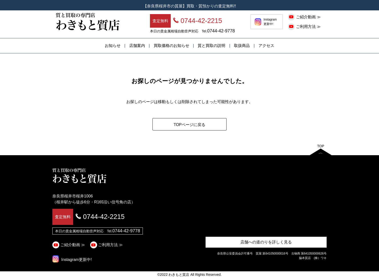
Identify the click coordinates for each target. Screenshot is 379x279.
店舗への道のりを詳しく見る (266, 242)
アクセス (266, 45)
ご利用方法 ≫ (305, 26)
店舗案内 (137, 45)
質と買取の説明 (211, 45)
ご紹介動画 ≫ (305, 17)
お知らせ (113, 45)
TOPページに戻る (190, 125)
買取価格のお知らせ (171, 45)
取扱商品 (242, 45)
